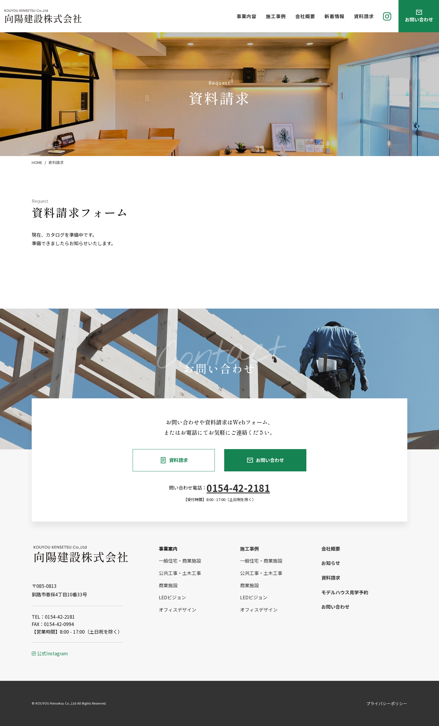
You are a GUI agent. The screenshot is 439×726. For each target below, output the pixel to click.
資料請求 (364, 16)
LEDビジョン (172, 597)
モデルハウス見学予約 (344, 592)
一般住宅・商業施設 (180, 560)
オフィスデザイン (177, 609)
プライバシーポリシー (386, 703)
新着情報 (335, 16)
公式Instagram (50, 653)
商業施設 (168, 585)
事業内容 (246, 16)
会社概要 (305, 16)
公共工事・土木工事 (180, 572)
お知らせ (330, 562)
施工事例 (276, 16)
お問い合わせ (270, 459)
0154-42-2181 (238, 488)
